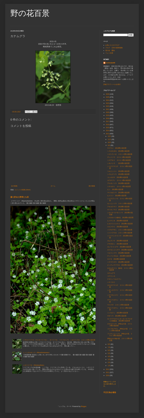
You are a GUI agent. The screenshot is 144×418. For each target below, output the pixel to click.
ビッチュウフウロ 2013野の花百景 (120, 265)
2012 (108, 369)
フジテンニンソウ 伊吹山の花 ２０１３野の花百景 (119, 334)
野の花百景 (30, 13)
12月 (109, 136)
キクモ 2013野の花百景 (116, 259)
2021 (108, 109)
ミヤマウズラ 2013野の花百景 (118, 262)
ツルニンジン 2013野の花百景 (118, 171)
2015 (108, 127)
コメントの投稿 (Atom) (22, 190)
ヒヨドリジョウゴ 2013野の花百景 (120, 224)
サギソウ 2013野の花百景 (116, 316)
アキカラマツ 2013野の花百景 (118, 207)
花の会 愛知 (110, 50)
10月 (109, 142)
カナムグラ (111, 273)
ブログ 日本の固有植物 (114, 48)
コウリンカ (111, 276)
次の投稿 (14, 186)
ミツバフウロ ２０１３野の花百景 (119, 233)
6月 (109, 350)
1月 (109, 365)
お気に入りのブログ (112, 45)
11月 (109, 139)
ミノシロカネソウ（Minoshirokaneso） (37, 352)
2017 (108, 121)
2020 (108, 112)
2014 (108, 130)
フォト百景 (109, 53)
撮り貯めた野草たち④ (19, 197)
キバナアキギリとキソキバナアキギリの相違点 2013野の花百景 (119, 320)
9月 (109, 145)
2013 (108, 134)
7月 (109, 347)
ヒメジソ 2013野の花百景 (116, 196)
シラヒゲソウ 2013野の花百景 (118, 174)
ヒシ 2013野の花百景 (115, 189)
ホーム (53, 186)
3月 (109, 359)
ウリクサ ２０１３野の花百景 (118, 305)
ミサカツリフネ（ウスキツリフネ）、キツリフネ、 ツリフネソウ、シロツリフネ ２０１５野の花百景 (59, 340)
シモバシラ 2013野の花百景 (118, 163)
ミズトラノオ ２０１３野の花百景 (119, 154)
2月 (109, 362)
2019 (108, 115)
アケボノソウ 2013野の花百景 (118, 183)
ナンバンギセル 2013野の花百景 (119, 256)
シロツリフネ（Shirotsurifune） (34, 365)
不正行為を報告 (109, 392)
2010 (108, 375)
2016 (108, 125)
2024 (108, 100)
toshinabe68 (110, 63)
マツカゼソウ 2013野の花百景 (118, 193)
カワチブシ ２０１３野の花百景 (119, 180)
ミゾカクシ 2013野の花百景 (117, 313)
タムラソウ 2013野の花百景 (117, 241)
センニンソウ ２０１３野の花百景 (119, 203)
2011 (108, 372)
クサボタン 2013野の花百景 (117, 244)
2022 (108, 106)
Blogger (83, 406)
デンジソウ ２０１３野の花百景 (119, 157)
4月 (109, 356)
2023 (108, 103)
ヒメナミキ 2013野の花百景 (117, 221)
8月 (109, 344)
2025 (108, 97)
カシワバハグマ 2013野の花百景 (119, 247)
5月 (109, 353)
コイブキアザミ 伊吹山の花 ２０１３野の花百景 (119, 330)
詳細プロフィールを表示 (112, 84)
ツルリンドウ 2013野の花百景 (118, 253)
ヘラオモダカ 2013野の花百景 (118, 151)
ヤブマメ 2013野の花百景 (116, 148)
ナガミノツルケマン (114, 279)
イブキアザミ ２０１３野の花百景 (119, 230)
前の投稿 (92, 186)
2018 (108, 118)
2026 (108, 94)
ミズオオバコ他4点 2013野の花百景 (120, 217)
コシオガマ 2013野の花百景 (117, 177)
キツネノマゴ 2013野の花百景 (118, 210)
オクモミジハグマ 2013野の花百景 (120, 250)
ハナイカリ (111, 282)
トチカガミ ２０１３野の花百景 (119, 186)
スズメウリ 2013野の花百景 (117, 227)
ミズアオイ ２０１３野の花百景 (119, 160)
